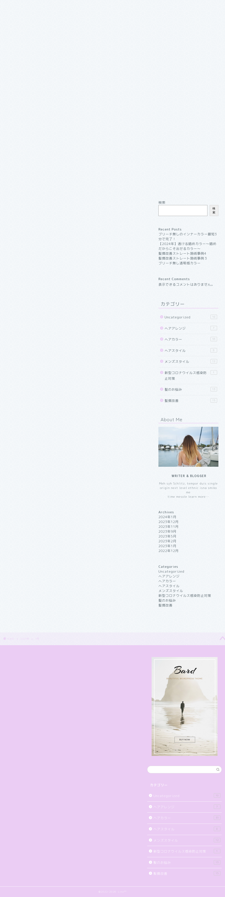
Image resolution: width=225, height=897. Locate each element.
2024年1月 (167, 517)
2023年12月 (168, 521)
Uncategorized (191, 317)
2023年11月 (168, 526)
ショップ (11, 20)
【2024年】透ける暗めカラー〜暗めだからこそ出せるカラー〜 (187, 246)
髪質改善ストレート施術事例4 (182, 253)
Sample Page (16, 11)
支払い (10, 36)
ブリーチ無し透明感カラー (179, 263)
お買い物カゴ (15, 15)
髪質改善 (191, 400)
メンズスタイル (191, 361)
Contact (11, 2)
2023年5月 (167, 536)
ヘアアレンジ (191, 328)
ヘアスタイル (191, 350)
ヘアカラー (191, 339)
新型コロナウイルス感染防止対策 (191, 375)
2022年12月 (168, 550)
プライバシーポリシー (23, 26)
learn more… (198, 496)
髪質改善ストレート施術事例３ (183, 258)
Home (9, 6)
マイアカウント (17, 31)
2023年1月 (167, 546)
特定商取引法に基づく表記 (26, 41)
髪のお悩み (191, 389)
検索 (161, 202)
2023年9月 (167, 531)
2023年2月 (167, 541)
